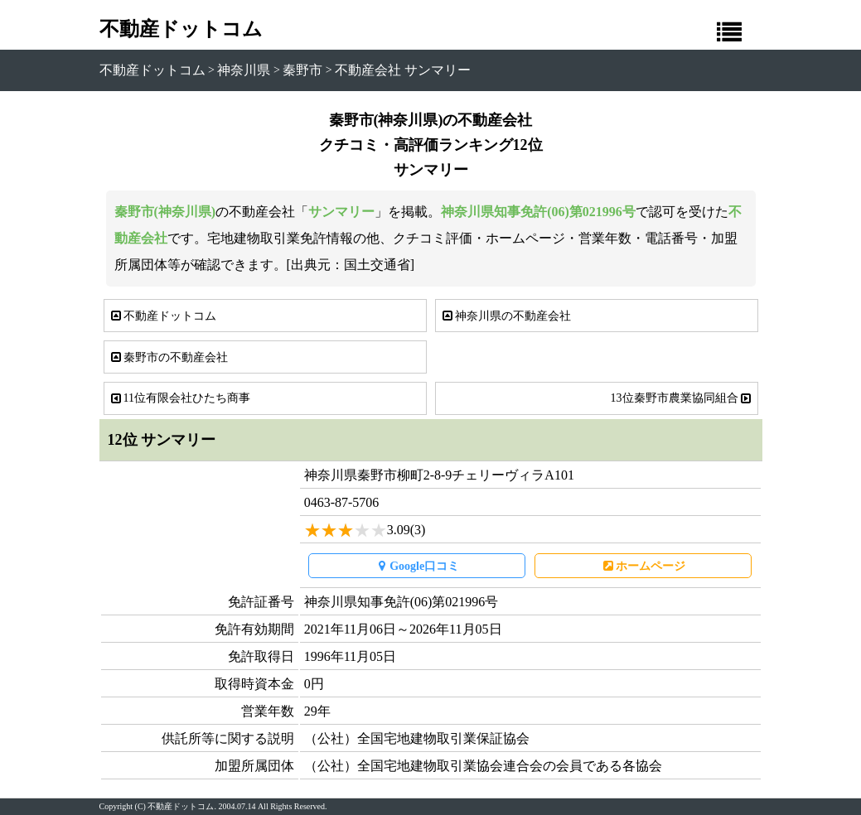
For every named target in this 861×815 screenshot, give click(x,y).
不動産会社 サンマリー (403, 70)
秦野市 (302, 70)
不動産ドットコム (181, 29)
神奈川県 (243, 70)
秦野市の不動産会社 (168, 357)
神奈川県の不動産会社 (505, 316)
